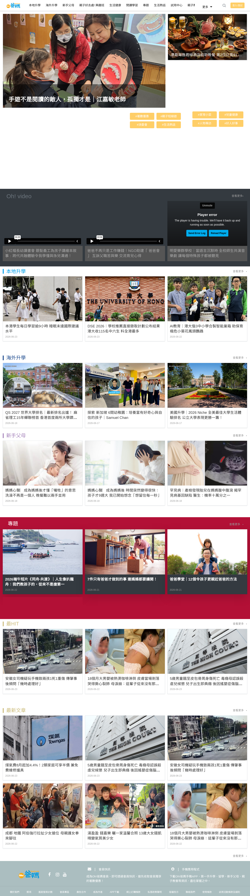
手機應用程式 (190, 869)
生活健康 (115, 5)
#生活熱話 (168, 124)
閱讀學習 (132, 5)
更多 (207, 7)
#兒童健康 (231, 114)
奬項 (29, 892)
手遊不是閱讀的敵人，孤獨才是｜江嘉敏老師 (67, 99)
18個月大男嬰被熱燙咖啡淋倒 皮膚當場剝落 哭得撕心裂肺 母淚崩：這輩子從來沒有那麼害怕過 (123, 683)
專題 (146, 5)
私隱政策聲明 (155, 892)
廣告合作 (81, 892)
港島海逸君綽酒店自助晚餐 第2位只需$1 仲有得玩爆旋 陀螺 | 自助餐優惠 (206, 55)
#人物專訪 (204, 123)
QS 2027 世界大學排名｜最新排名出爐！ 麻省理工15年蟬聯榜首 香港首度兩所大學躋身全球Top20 (41, 417)
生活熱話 (160, 5)
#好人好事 (231, 123)
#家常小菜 (204, 114)
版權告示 (174, 892)
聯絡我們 (190, 892)
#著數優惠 (142, 116)
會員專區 (64, 892)
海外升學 (51, 5)
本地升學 (35, 5)
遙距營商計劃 (45, 892)
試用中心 (176, 5)
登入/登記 (237, 5)
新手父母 (68, 5)
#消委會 (142, 124)
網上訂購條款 (133, 892)
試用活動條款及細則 (229, 892)
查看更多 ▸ (240, 271)
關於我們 (14, 892)
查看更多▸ (238, 195)
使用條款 (207, 892)
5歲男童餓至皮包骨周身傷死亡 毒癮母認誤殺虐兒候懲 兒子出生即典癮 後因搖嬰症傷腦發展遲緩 (207, 683)
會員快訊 (104, 869)
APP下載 (114, 892)
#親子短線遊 (169, 116)
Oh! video (18, 196)
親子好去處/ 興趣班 (91, 5)
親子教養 (193, 5)
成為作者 (98, 892)
